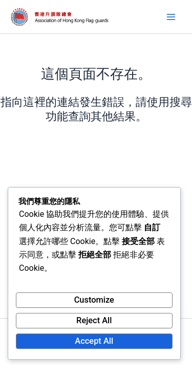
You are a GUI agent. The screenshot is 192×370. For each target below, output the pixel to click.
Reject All (94, 320)
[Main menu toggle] (171, 17)
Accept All (94, 341)
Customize (94, 300)
